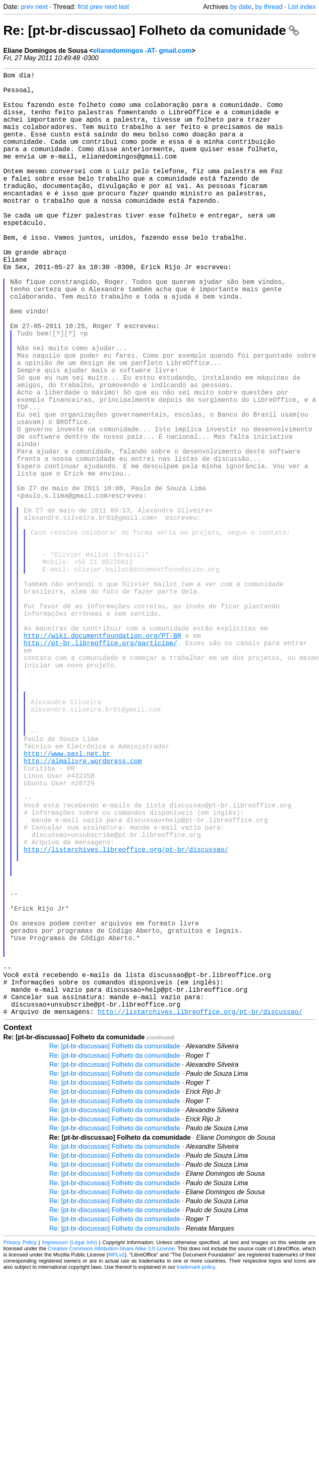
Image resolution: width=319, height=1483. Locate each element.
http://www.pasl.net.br (67, 905)
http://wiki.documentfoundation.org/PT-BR (102, 761)
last (124, 6)
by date (240, 6)
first (82, 6)
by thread (269, 6)
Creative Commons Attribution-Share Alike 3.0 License (111, 1458)
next (41, 6)
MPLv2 (116, 1464)
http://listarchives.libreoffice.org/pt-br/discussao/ (126, 1022)
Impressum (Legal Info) (69, 1452)
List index (302, 6)
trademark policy (196, 1477)
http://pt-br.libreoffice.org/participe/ (100, 770)
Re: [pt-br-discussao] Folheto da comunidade (151, 30)
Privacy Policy (19, 1452)
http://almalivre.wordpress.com (83, 914)
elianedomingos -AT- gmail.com (142, 50)
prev (27, 6)
